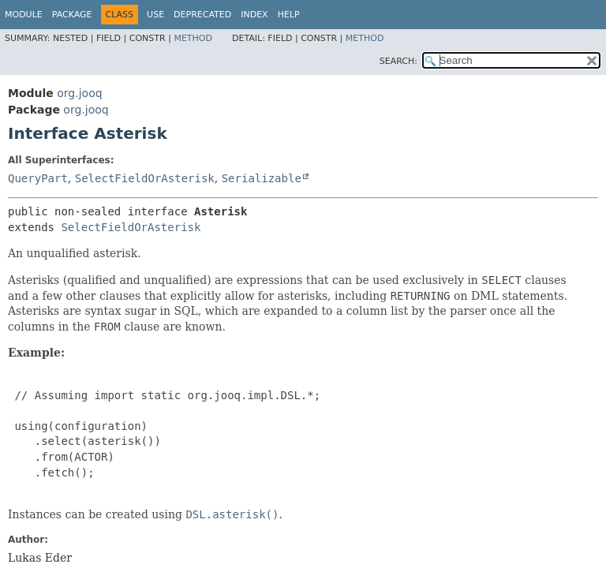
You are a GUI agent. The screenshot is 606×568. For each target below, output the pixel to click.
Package (72, 14)
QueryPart (38, 178)
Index (254, 14)
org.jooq (79, 93)
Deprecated (202, 14)
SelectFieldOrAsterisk (145, 178)
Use (155, 14)
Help (289, 14)
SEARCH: (398, 61)
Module (24, 14)
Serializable (261, 178)
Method (193, 38)
